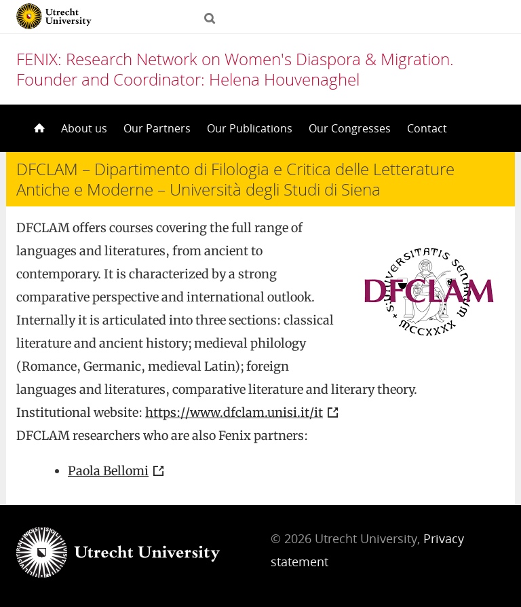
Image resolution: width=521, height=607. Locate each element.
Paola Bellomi (108, 471)
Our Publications (249, 128)
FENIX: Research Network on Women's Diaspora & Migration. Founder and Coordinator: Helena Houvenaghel (235, 69)
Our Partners (157, 128)
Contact (427, 128)
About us (84, 128)
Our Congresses (350, 128)
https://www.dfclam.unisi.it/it (234, 412)
